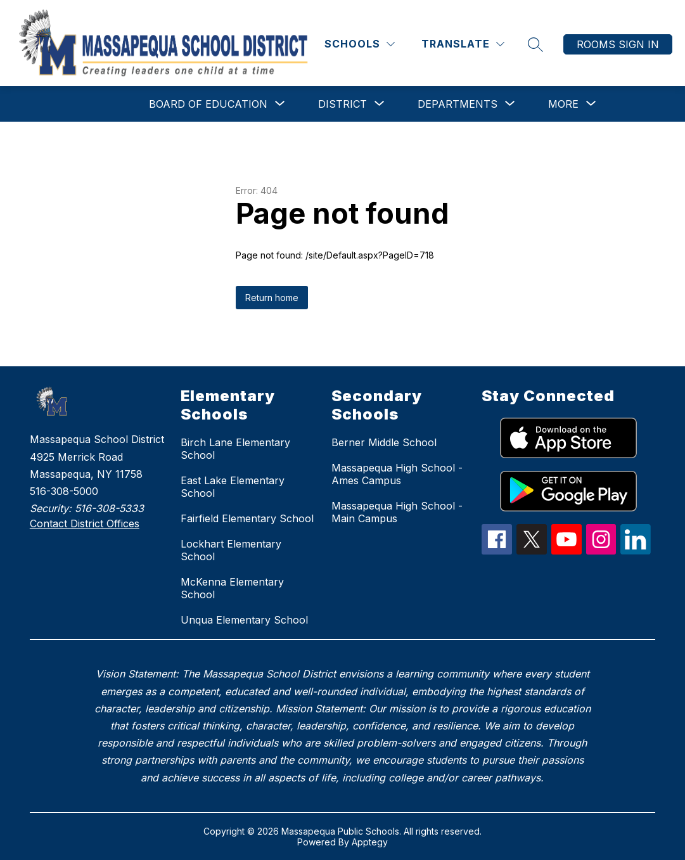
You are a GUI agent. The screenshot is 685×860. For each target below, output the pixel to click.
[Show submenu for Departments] (457, 104)
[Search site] (535, 44)
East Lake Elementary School (233, 486)
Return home (271, 297)
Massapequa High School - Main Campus (397, 512)
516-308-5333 (109, 508)
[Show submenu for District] (342, 104)
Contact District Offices (84, 523)
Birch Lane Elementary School (235, 448)
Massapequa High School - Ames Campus (397, 474)
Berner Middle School (384, 442)
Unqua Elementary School (244, 619)
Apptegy (370, 842)
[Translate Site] (463, 44)
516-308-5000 (64, 491)
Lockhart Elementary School (231, 550)
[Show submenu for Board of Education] (208, 104)
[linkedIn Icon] (635, 550)
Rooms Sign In (618, 44)
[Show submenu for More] (563, 104)
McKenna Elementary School (232, 588)
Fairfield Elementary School (247, 518)
